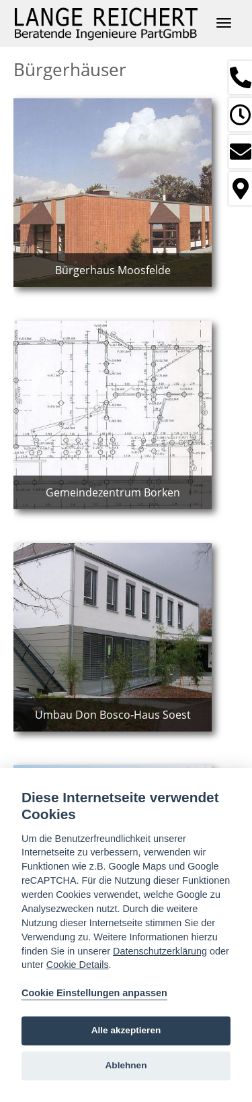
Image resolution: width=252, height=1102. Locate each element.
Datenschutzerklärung (160, 951)
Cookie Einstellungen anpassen (94, 992)
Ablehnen (126, 1065)
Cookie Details (77, 964)
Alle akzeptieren (126, 1030)
